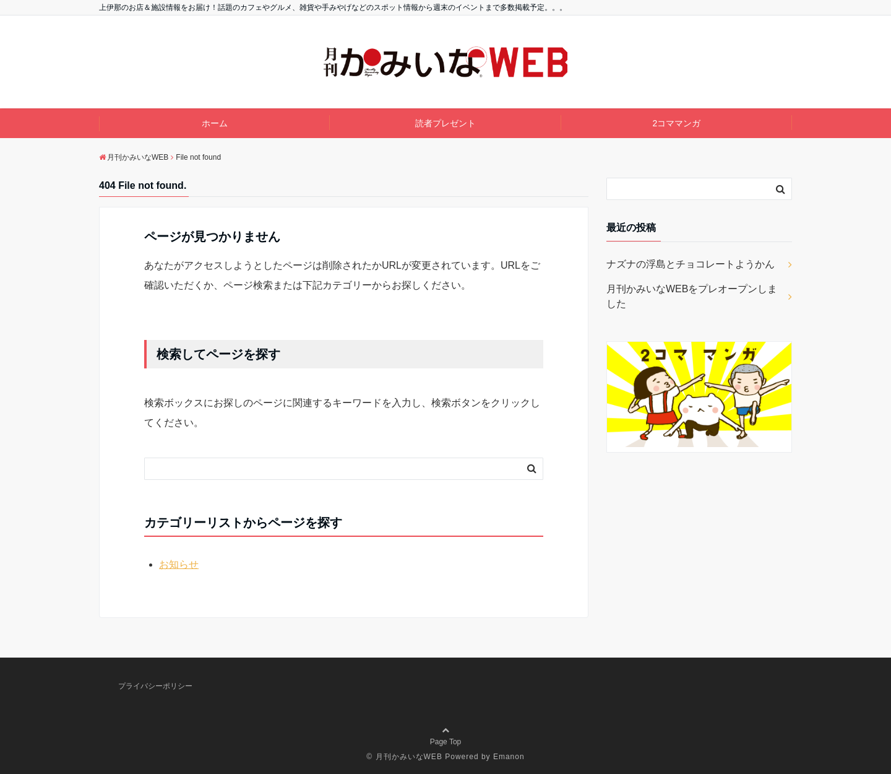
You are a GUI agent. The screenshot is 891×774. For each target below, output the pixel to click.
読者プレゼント (445, 123)
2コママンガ (676, 123)
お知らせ (179, 564)
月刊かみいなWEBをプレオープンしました (691, 296)
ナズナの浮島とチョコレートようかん (690, 264)
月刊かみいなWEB (409, 756)
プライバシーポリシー (155, 686)
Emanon (509, 756)
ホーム (215, 123)
